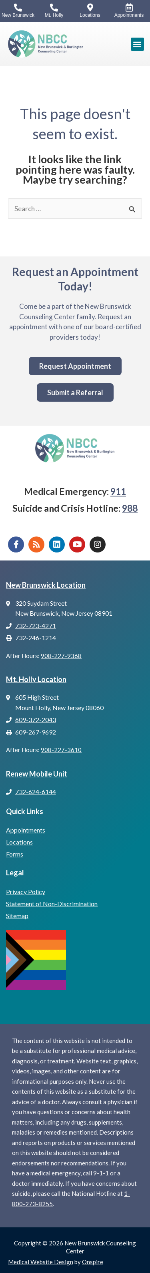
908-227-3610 (61, 749)
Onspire (92, 1261)
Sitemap (17, 915)
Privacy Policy (25, 891)
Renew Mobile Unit (36, 773)
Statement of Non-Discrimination (52, 903)
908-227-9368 (61, 655)
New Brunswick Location (46, 584)
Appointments (25, 830)
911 (118, 491)
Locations (19, 842)
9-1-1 (101, 1173)
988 (130, 508)
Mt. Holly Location (36, 679)
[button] (137, 44)
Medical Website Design (40, 1261)
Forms (14, 854)
